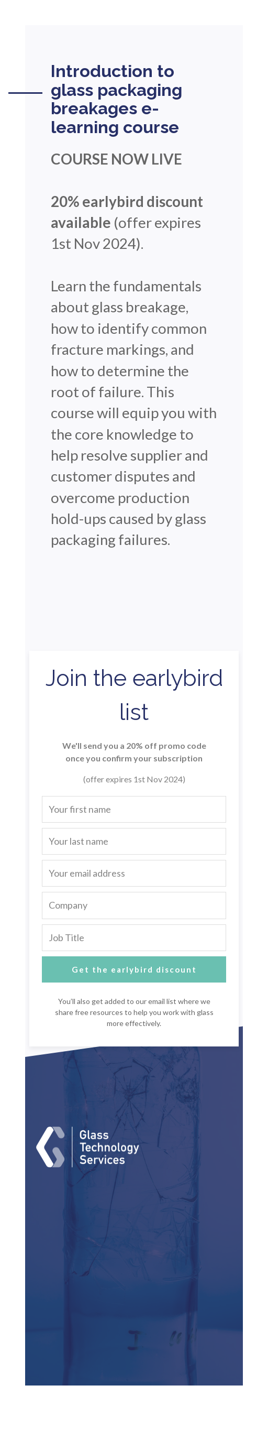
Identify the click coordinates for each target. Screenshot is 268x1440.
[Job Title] (134, 937)
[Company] (134, 905)
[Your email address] (134, 873)
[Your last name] (134, 841)
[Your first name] (134, 809)
